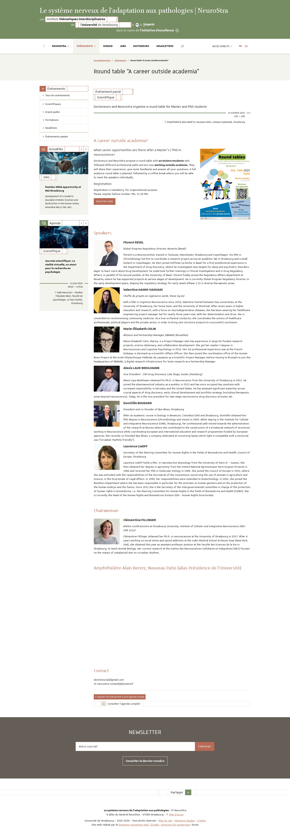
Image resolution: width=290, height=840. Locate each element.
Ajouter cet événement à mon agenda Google (119, 696)
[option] (64, 183)
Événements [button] (86, 46)
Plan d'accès (176, 814)
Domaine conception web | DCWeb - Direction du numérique (154, 824)
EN (246, 46)
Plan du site (165, 820)
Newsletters (164, 46)
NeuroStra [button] (60, 46)
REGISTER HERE (104, 201)
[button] (182, 46)
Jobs (123, 46)
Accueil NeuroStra (102, 60)
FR (240, 46)
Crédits (201, 820)
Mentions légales (185, 820)
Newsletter (145, 732)
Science (108, 46)
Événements (120, 60)
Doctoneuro (141, 46)
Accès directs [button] (222, 46)
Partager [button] (177, 792)
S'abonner (204, 746)
